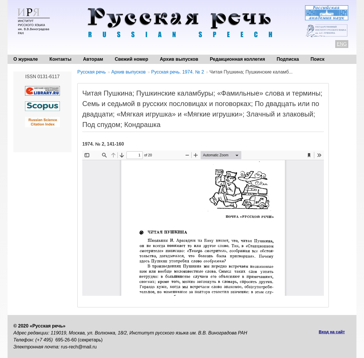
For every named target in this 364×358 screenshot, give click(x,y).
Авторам (93, 59)
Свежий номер (131, 59)
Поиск (317, 59)
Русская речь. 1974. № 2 (177, 71)
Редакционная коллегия (237, 59)
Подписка (288, 59)
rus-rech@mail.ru (79, 346)
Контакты (60, 59)
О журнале (25, 59)
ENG (342, 44)
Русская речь (91, 71)
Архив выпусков (179, 59)
